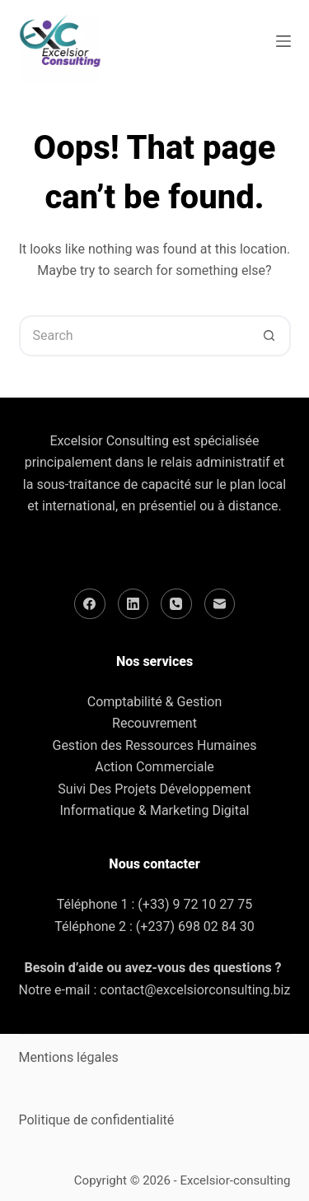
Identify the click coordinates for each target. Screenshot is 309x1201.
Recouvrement (154, 723)
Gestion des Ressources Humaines (154, 745)
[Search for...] (134, 335)
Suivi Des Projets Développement (154, 789)
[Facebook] (89, 604)
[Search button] (270, 335)
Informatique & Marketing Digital (155, 810)
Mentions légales (69, 1057)
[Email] (220, 604)
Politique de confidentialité (97, 1120)
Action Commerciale (154, 767)
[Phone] (176, 604)
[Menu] (283, 41)
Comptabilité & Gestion (154, 702)
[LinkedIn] (133, 604)
